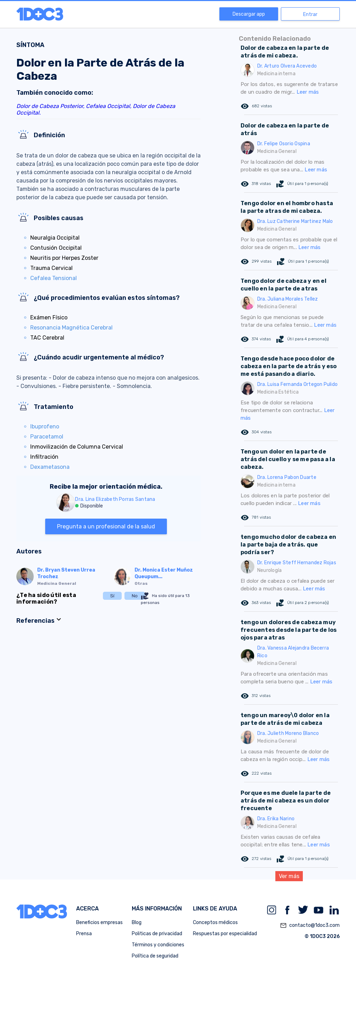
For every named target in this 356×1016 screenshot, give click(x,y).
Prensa (84, 934)
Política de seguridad (155, 956)
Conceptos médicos (215, 922)
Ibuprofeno (44, 426)
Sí (112, 595)
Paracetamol (46, 436)
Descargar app (249, 14)
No (135, 595)
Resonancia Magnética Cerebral (71, 327)
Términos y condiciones (158, 945)
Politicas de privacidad (157, 934)
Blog (136, 922)
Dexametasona (50, 467)
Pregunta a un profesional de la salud (106, 526)
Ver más (289, 876)
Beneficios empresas (99, 922)
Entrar (310, 14)
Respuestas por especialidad (225, 934)
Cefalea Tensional (53, 278)
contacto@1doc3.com (310, 925)
